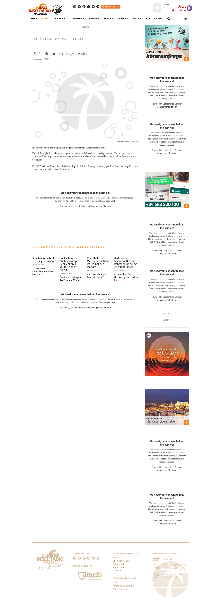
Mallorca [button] (78, 18)
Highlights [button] (61, 18)
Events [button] (93, 18)
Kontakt (116, 557)
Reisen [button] (158, 18)
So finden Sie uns (121, 560)
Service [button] (107, 18)
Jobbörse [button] (122, 18)
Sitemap (117, 570)
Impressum (118, 567)
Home (34, 18)
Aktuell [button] (45, 18)
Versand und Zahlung (123, 585)
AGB (115, 582)
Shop (148, 18)
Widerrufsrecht (120, 589)
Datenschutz (119, 564)
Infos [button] (136, 18)
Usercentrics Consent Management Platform (91, 206)
